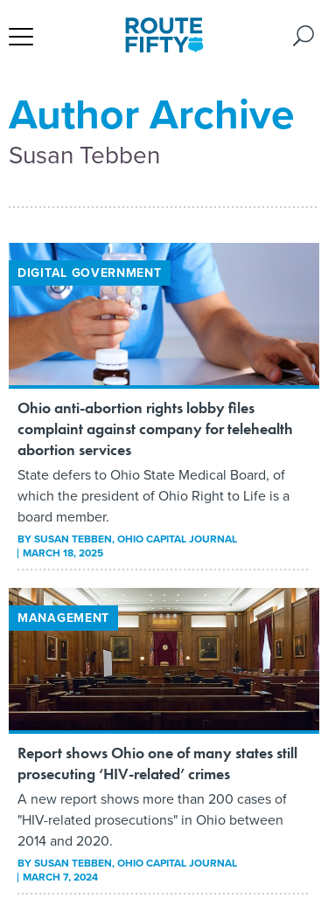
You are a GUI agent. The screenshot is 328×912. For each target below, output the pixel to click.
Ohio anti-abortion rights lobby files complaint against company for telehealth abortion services (155, 428)
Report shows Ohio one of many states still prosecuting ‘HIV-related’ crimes (157, 763)
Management (63, 618)
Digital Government (89, 273)
